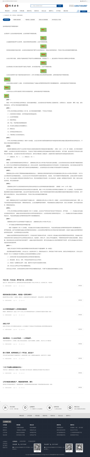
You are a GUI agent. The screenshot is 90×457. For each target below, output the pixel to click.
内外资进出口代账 (56, 19)
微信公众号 (84, 1)
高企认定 (44, 10)
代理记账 (22, 10)
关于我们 (58, 10)
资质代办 (36, 10)
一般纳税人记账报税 (30, 19)
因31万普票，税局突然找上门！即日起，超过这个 (18, 352)
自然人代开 (6, 323)
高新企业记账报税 (43, 19)
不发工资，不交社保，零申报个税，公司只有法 (17, 280)
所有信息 (6, 19)
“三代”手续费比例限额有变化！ (12, 367)
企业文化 (5, 443)
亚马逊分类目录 (31, 441)
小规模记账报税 (19, 15)
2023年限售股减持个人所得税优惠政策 (15, 309)
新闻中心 (51, 10)
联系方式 (5, 447)
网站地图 (52, 454)
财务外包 (29, 10)
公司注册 (14, 10)
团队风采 (66, 10)
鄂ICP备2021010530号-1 (59, 454)
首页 (10, 15)
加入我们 (5, 445)
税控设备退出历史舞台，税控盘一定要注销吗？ (17, 294)
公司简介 (5, 441)
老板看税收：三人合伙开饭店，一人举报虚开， (17, 338)
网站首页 (7, 10)
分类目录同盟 (22, 441)
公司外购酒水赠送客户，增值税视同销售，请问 (17, 382)
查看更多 (80, 285)
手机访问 (84, 11)
